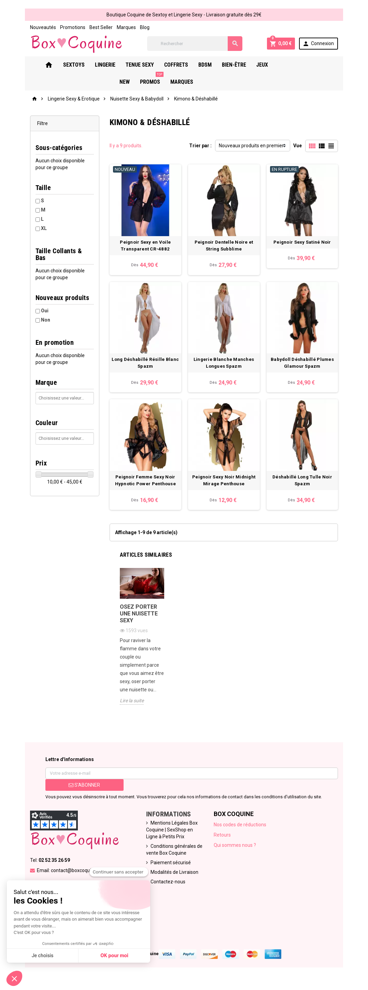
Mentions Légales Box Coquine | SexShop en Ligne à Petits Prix (171, 835)
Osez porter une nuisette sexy (137, 619)
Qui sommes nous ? (235, 850)
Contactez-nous (167, 887)
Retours (222, 840)
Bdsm (207, 65)
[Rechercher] (195, 43)
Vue (300, 146)
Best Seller (98, 27)
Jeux (264, 65)
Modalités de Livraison (174, 877)
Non (42, 313)
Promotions (69, 27)
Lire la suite (130, 706)
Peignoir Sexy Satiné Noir (305, 243)
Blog (141, 27)
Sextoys (76, 65)
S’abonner (82, 790)
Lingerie (107, 65)
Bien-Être (236, 65)
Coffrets (178, 65)
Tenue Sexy (142, 65)
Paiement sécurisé (170, 868)
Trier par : (200, 146)
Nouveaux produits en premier (251, 146)
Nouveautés (40, 27)
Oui (41, 304)
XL (41, 228)
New (286, 65)
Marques (123, 27)
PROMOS (313, 62)
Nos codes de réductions (240, 830)
